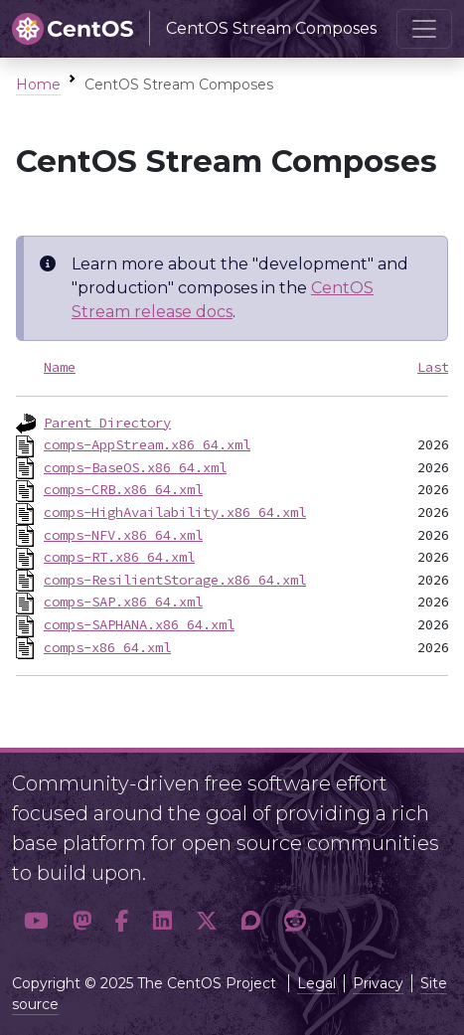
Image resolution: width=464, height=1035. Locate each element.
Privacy (378, 983)
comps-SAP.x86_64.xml (123, 601)
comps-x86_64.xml (107, 647)
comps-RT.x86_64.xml (119, 557)
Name (60, 367)
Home (38, 84)
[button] (36, 921)
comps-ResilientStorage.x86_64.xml (175, 580)
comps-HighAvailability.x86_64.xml (175, 512)
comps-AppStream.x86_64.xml (147, 444)
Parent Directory (107, 422)
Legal (316, 983)
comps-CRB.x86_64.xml (123, 489)
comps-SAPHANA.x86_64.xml (139, 624)
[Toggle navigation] (424, 29)
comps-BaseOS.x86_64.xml (135, 467)
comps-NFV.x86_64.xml (123, 535)
